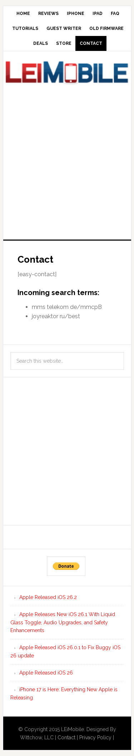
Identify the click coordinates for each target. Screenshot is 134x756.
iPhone (75, 13)
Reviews (48, 13)
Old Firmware (106, 28)
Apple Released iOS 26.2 (48, 597)
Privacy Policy (95, 737)
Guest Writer (63, 28)
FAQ (115, 13)
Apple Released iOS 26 (46, 673)
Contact (91, 43)
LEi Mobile (67, 74)
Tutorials (25, 28)
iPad (98, 13)
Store (63, 43)
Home (23, 13)
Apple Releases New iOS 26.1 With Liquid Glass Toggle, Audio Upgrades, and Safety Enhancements (62, 622)
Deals (40, 43)
